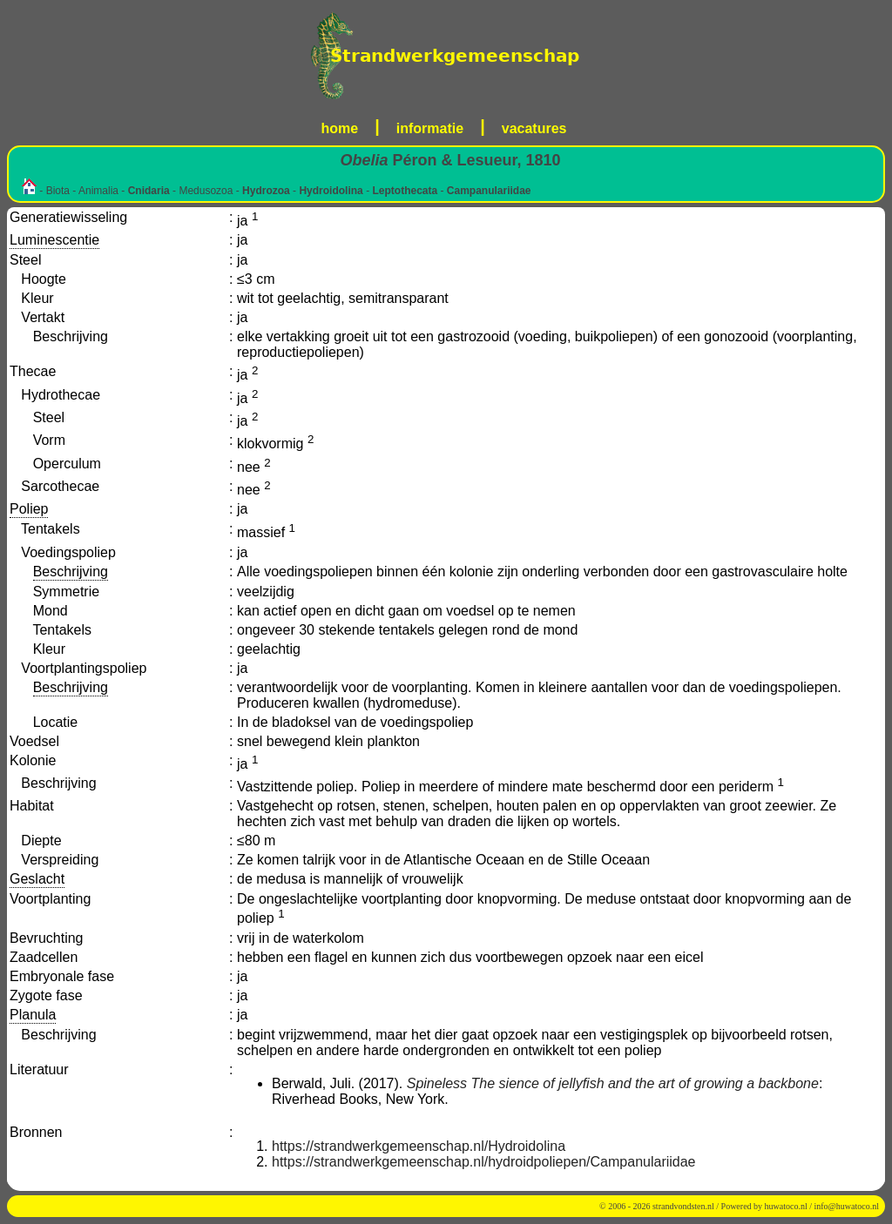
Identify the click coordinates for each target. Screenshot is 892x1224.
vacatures (534, 128)
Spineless (437, 1083)
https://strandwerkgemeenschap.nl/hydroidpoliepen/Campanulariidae (484, 1161)
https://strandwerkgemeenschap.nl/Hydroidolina (418, 1146)
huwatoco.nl (786, 1206)
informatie (429, 128)
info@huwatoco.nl (846, 1206)
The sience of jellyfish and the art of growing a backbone (645, 1083)
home (340, 128)
